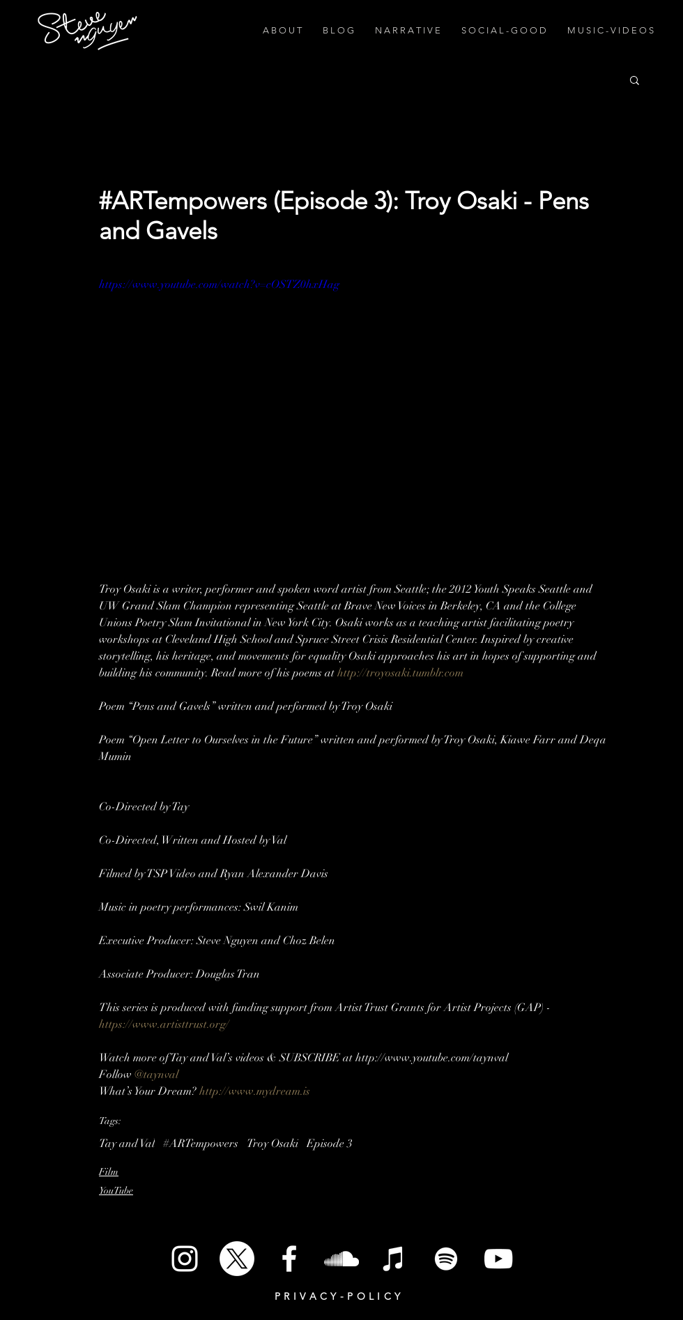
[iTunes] (393, 1258)
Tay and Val (127, 1144)
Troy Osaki (272, 1144)
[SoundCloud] (341, 1258)
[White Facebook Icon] (289, 1258)
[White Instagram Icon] (184, 1258)
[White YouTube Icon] (498, 1258)
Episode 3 (330, 1144)
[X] (237, 1258)
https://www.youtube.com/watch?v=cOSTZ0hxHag (219, 284)
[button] (634, 79)
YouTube (116, 1191)
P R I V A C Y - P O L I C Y (338, 1296)
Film (108, 1172)
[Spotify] (446, 1258)
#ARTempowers (200, 1144)
